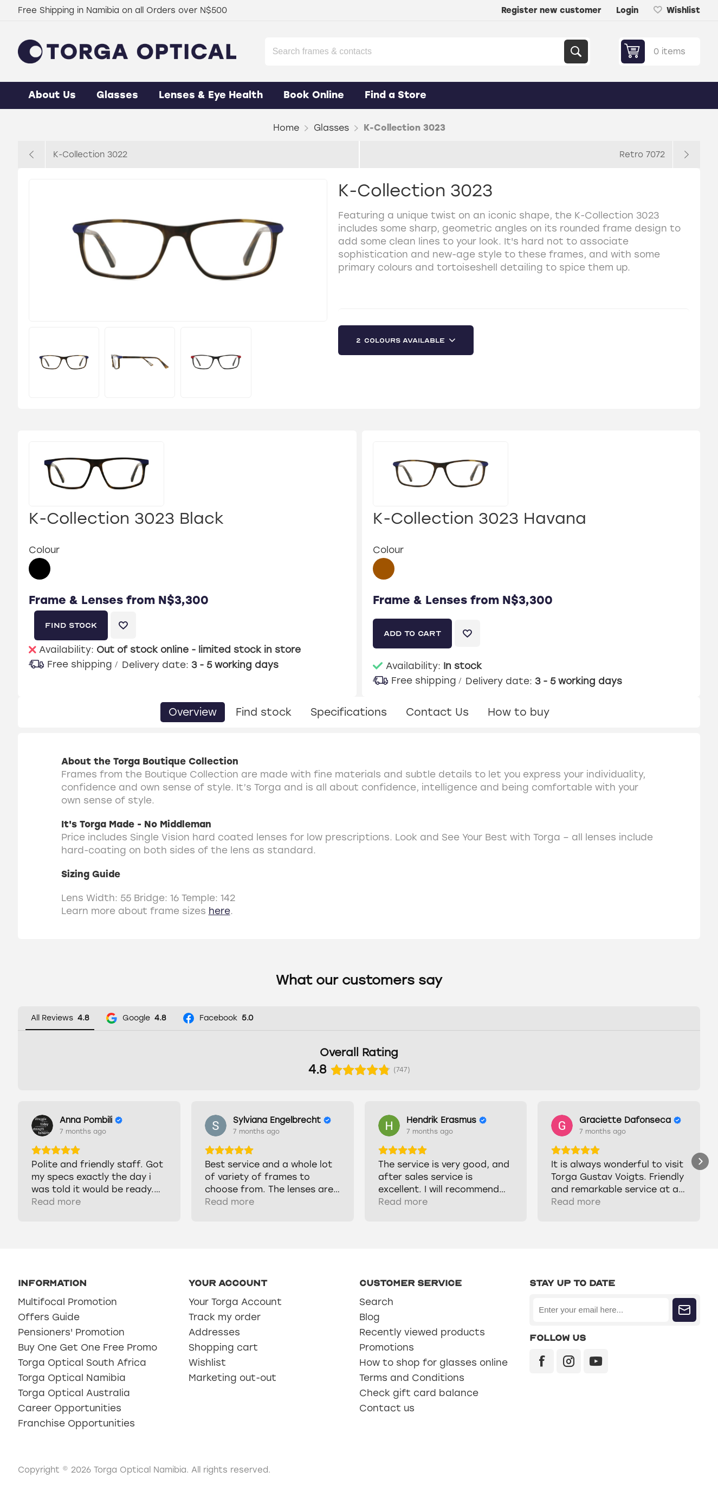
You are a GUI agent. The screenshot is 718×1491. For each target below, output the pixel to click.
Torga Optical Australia (74, 1392)
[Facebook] (541, 1361)
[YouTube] (596, 1361)
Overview (193, 712)
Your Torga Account (235, 1301)
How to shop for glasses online (433, 1362)
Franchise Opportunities (76, 1423)
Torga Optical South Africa (82, 1362)
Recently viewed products (422, 1332)
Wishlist (207, 1362)
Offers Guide (49, 1317)
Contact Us (437, 712)
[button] (18, 1161)
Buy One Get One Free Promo (87, 1347)
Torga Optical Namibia (72, 1377)
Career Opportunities (69, 1408)
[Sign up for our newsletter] (601, 1310)
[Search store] (415, 51)
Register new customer (551, 10)
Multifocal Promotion (67, 1301)
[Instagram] (569, 1361)
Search (576, 51)
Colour (44, 549)
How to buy (518, 712)
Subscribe (684, 1310)
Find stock (264, 712)
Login (627, 10)
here (219, 910)
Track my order (225, 1317)
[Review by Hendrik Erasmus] (446, 1120)
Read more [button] (56, 1202)
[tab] (192, 712)
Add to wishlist (123, 625)
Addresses (214, 1332)
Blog (369, 1317)
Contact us (387, 1408)
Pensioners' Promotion (71, 1332)
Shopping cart (223, 1347)
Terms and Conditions (411, 1377)
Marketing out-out (232, 1377)
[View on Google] (42, 1125)
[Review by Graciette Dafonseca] (630, 1120)
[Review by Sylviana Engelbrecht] (282, 1120)
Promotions (386, 1347)
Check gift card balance (418, 1392)
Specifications (349, 712)
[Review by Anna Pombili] (91, 1120)
